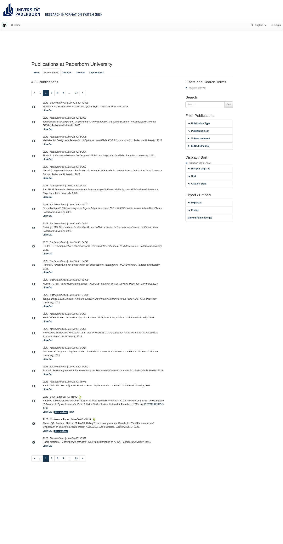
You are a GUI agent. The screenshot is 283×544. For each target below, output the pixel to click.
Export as (195, 202)
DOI (72, 412)
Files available (61, 412)
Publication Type (199, 123)
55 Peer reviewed (199, 138)
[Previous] (34, 93)
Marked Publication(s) (200, 217)
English (259, 25)
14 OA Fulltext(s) (198, 146)
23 (76, 92)
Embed (193, 210)
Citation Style (197, 183)
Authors (67, 72)
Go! (229, 104)
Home (15, 25)
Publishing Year (198, 131)
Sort (192, 176)
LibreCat (47, 110)
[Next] (83, 93)
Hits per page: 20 (199, 168)
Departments (96, 72)
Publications (51, 72)
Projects (80, 72)
